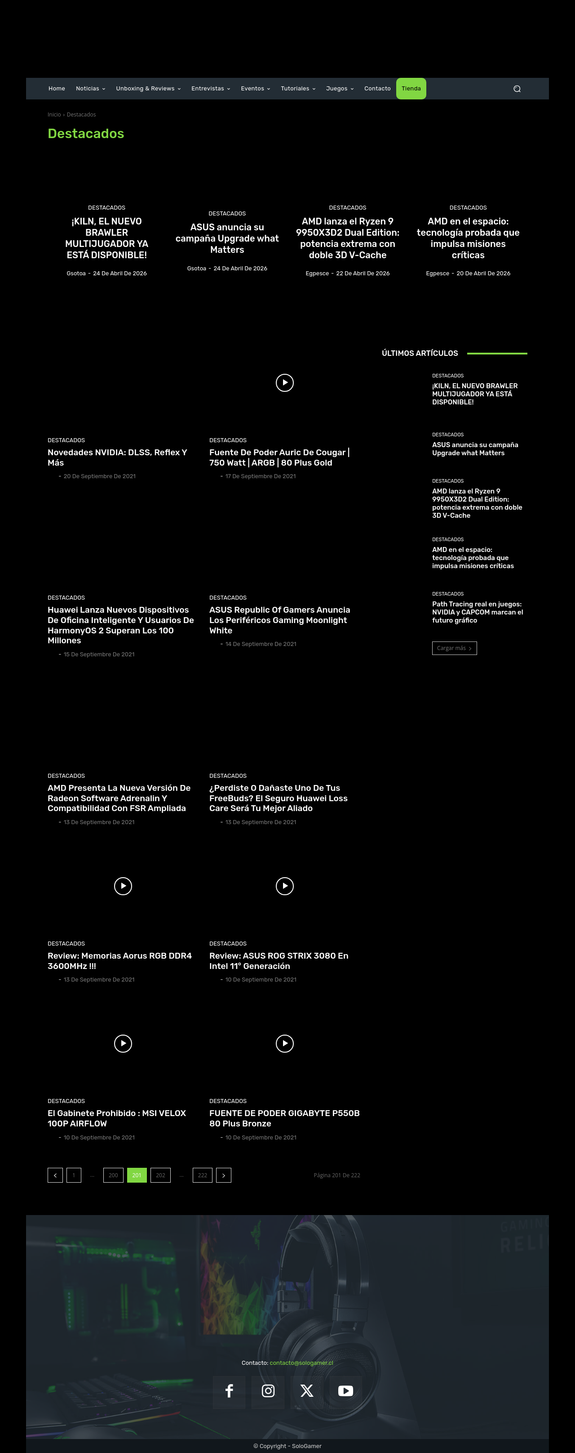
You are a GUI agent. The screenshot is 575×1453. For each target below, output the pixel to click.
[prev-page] (55, 1175)
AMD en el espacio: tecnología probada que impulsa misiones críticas (473, 558)
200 (113, 1175)
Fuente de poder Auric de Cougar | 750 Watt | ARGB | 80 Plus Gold (279, 457)
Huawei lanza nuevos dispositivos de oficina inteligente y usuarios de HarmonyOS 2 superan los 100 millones (121, 625)
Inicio (54, 114)
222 (203, 1175)
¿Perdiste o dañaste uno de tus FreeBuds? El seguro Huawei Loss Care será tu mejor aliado (278, 798)
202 (160, 1175)
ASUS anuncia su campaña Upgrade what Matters (475, 449)
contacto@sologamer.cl (301, 1362)
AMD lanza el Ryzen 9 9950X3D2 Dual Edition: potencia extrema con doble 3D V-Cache (477, 503)
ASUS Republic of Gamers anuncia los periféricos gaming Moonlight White (279, 620)
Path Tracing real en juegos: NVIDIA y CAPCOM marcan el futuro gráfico (477, 612)
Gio (52, 476)
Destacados (106, 210)
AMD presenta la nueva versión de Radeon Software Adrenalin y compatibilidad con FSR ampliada (119, 798)
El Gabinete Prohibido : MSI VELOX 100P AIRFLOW (117, 1118)
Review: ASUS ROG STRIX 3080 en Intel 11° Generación (279, 961)
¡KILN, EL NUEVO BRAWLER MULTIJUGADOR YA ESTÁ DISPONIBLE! (475, 394)
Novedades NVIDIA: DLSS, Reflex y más (117, 457)
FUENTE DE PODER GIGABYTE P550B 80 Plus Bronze (284, 1118)
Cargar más (454, 648)
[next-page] (223, 1175)
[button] (516, 88)
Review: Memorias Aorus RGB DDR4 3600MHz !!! (120, 961)
